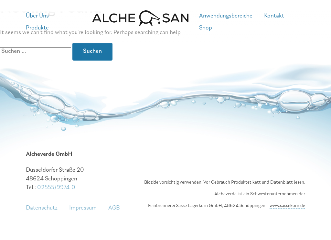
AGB (114, 208)
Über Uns (37, 16)
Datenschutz (42, 208)
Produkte (37, 28)
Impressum (83, 208)
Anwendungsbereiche (225, 16)
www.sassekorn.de (287, 205)
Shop (205, 28)
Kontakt (274, 16)
